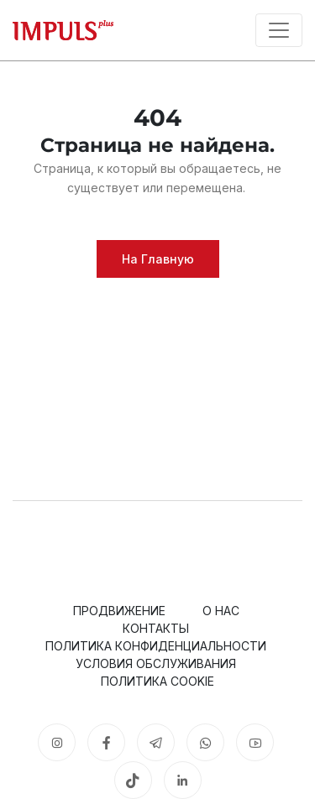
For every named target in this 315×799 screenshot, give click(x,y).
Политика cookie (157, 681)
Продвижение (119, 610)
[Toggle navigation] (278, 30)
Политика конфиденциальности (155, 646)
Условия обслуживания (156, 663)
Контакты (156, 628)
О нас (220, 610)
